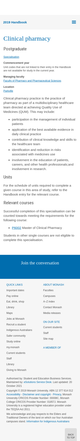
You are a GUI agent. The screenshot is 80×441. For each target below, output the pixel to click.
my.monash (12, 347)
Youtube (60, 271)
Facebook (36, 271)
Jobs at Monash (15, 318)
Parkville (8, 90)
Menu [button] (5, 7)
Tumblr (52, 271)
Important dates (15, 290)
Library (10, 307)
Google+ (43, 271)
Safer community (16, 335)
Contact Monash (52, 307)
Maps (9, 313)
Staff (9, 358)
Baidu (69, 271)
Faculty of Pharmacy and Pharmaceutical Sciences (32, 80)
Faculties (48, 290)
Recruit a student (16, 324)
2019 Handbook (15, 22)
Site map (48, 338)
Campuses (49, 296)
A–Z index (49, 301)
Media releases (52, 313)
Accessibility (13, 394)
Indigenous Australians (19, 330)
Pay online (12, 296)
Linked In (18, 271)
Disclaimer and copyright (37, 394)
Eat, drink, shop (15, 301)
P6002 (16, 228)
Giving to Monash (16, 370)
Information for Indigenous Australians (47, 421)
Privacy (57, 394)
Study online (13, 341)
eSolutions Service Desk (37, 382)
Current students (15, 353)
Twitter (27, 271)
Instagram (10, 271)
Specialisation (11, 56)
